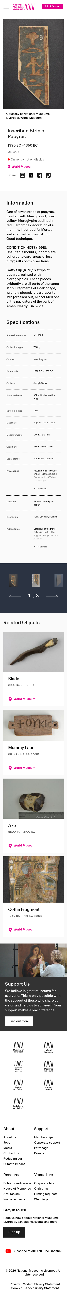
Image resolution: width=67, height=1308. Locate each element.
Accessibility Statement (42, 1288)
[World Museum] (49, 1047)
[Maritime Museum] (49, 1066)
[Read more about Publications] (47, 538)
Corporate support (47, 1142)
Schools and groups (17, 1183)
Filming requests (46, 1194)
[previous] (15, 596)
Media (7, 1148)
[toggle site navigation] (6, 7)
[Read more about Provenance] (47, 480)
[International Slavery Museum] (18, 1066)
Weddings (41, 1199)
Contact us (11, 1153)
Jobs (6, 1142)
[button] (13, 582)
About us (9, 1137)
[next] (52, 596)
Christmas (41, 1188)
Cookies (17, 1288)
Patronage (41, 1148)
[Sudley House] (49, 1084)
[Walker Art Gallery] (18, 1084)
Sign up (14, 1232)
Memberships (43, 1137)
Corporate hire (44, 1183)
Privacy (15, 1284)
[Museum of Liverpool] (18, 1047)
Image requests (14, 1199)
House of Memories (17, 1188)
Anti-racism (11, 1194)
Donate (39, 1153)
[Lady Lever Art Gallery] (18, 1103)
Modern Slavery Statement (41, 1284)
